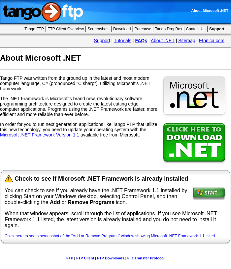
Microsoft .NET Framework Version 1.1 (39, 134)
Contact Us (195, 29)
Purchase (143, 29)
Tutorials (122, 40)
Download (122, 29)
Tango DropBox (168, 29)
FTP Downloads (110, 258)
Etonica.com (211, 40)
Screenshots (98, 29)
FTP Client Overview (66, 29)
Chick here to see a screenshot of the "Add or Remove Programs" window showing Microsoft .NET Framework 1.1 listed (110, 236)
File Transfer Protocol (146, 258)
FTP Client (85, 258)
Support (102, 40)
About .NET (163, 40)
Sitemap (186, 40)
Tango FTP (34, 29)
